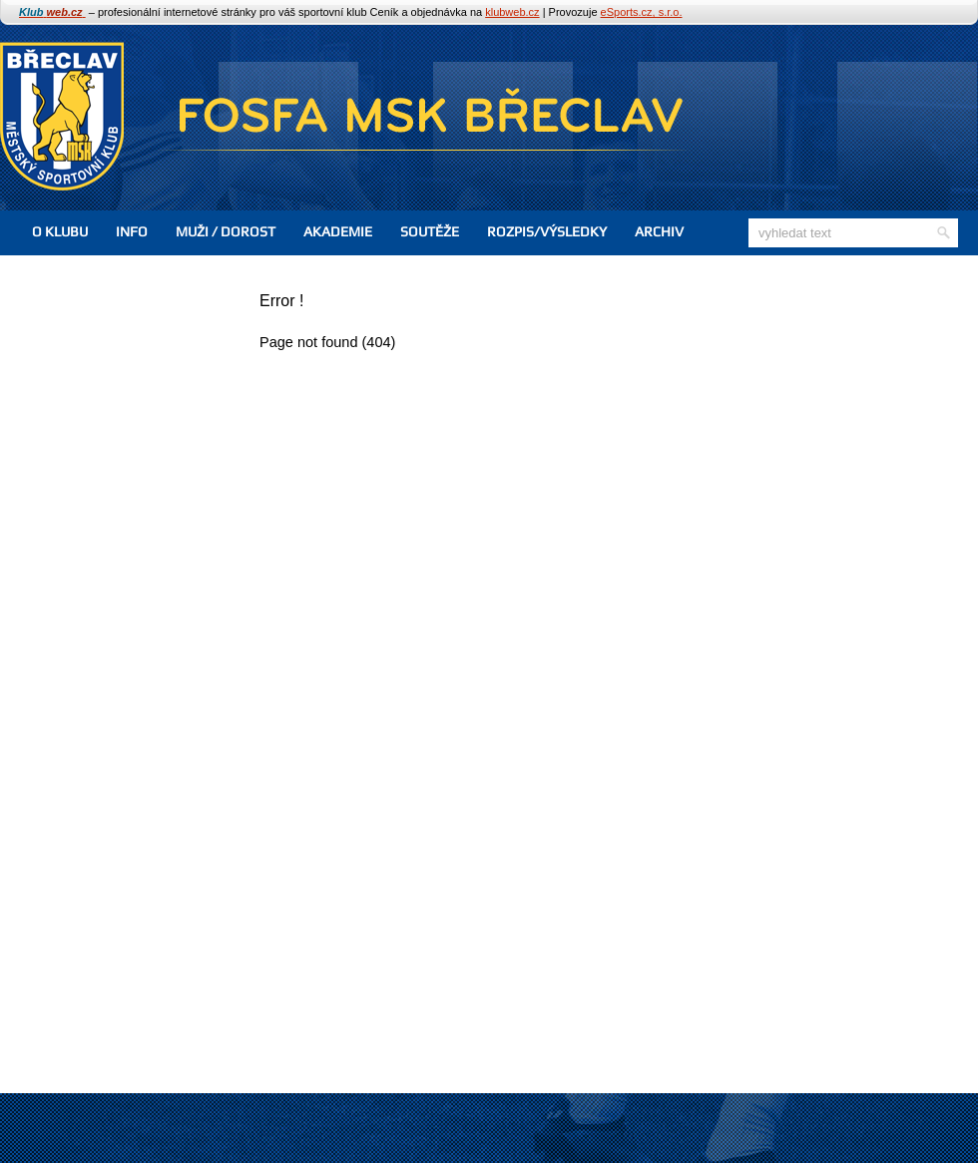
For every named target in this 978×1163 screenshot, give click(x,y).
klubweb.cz (512, 12)
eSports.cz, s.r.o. (642, 12)
